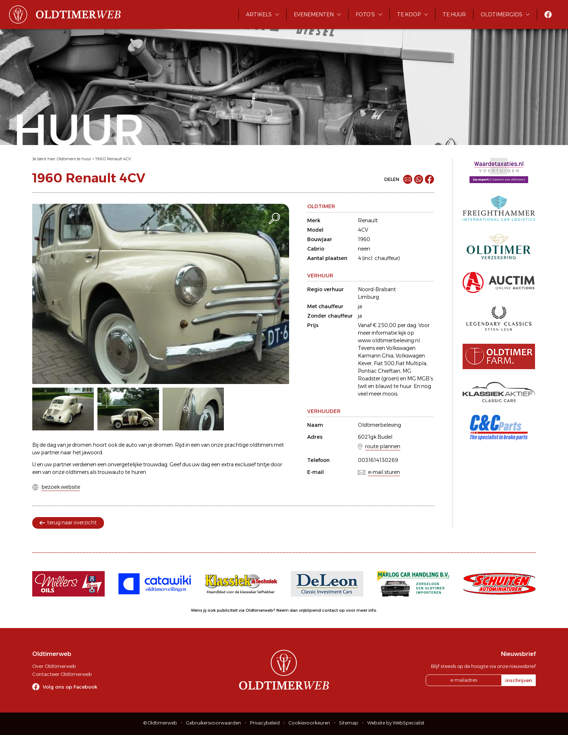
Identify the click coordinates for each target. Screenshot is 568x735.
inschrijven (518, 680)
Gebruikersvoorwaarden (213, 723)
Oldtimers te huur (74, 158)
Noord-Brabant (377, 289)
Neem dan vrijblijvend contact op (310, 610)
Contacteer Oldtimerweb (62, 674)
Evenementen (314, 14)
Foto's (365, 14)
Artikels (259, 14)
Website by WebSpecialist (396, 723)
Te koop (409, 14)
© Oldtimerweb (160, 723)
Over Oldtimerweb (54, 666)
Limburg (368, 297)
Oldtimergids (501, 14)
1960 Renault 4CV (113, 158)
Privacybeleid (265, 723)
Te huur (454, 14)
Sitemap (348, 723)
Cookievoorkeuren (309, 723)
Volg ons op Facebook (70, 687)
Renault (368, 220)
